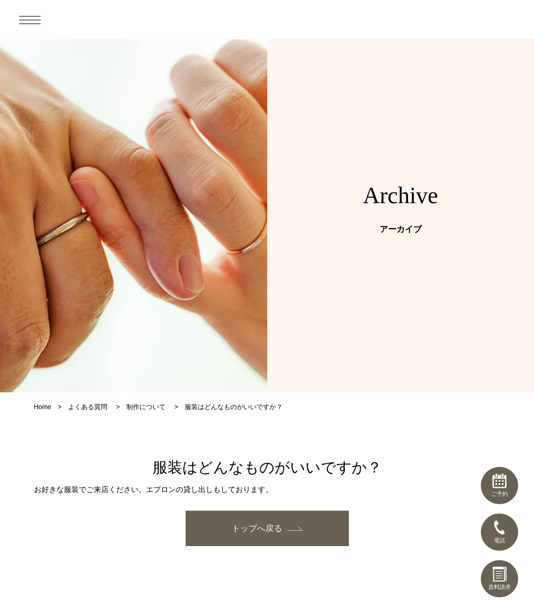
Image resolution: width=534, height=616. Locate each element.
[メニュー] (30, 19)
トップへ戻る (257, 528)
